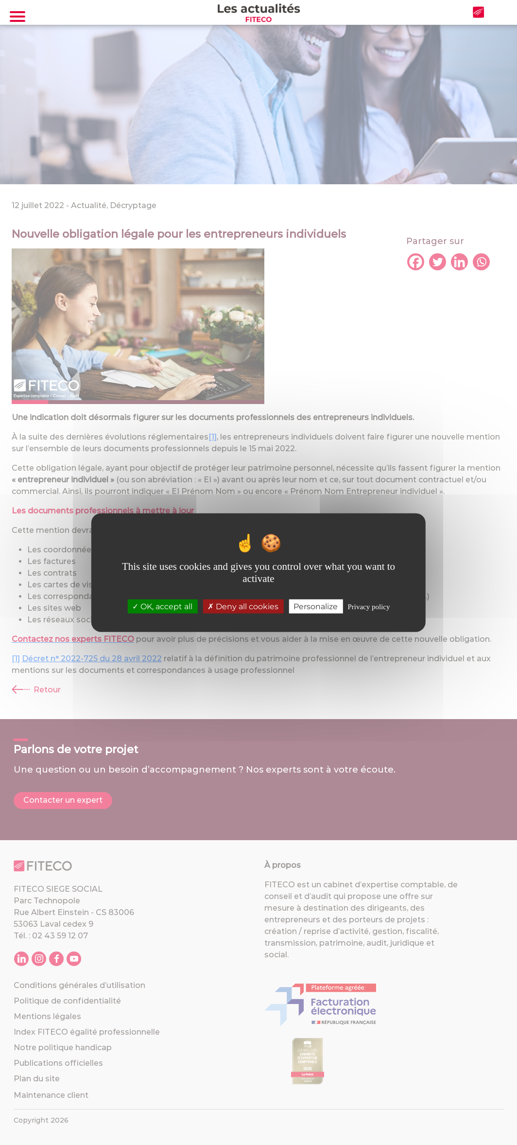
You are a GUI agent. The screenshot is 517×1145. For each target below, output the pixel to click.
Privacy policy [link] (368, 607)
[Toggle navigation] (17, 16)
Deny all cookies (242, 606)
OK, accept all (162, 606)
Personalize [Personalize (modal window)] (315, 606)
